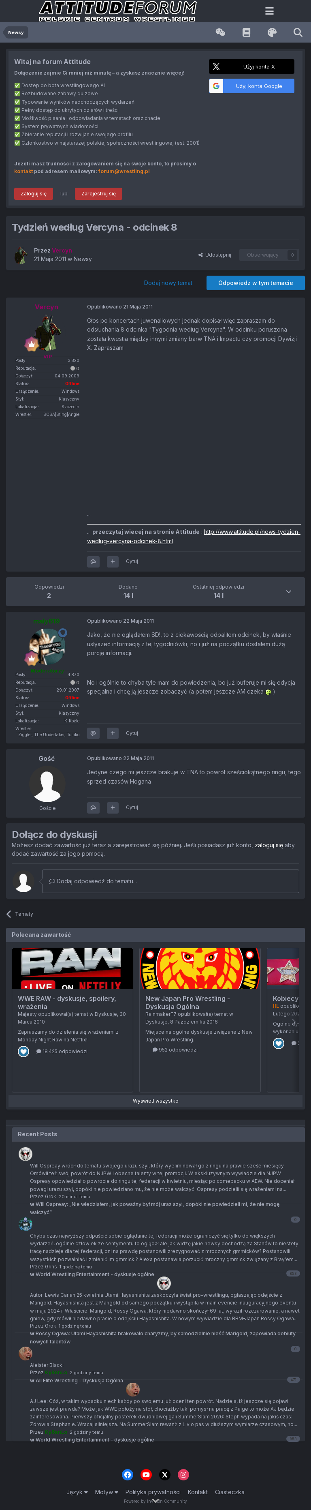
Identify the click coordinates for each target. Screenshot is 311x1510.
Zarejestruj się (98, 194)
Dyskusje (106, 1014)
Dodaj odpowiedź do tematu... (93, 881)
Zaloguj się (34, 194)
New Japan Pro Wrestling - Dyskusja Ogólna (187, 1002)
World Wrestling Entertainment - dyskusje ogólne (92, 1440)
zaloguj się (269, 845)
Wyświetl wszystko (156, 1101)
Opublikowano (120, 307)
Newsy (83, 258)
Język (77, 1492)
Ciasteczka (230, 1492)
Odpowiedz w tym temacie (255, 282)
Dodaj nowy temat (168, 282)
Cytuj (132, 561)
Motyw (106, 1492)
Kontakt (198, 1492)
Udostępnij (214, 255)
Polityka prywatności (153, 1492)
